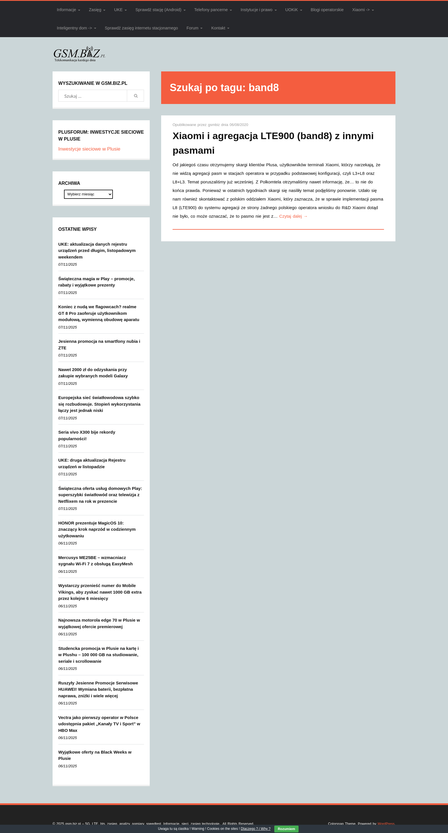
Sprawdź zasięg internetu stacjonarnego (141, 28)
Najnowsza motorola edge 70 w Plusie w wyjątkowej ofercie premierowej (99, 623)
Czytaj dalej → (293, 216)
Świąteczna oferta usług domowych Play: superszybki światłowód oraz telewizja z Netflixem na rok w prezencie (100, 495)
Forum (193, 28)
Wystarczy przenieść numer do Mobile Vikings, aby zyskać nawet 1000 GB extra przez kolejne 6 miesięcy (100, 592)
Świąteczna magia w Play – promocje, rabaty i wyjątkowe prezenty (96, 282)
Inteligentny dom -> (74, 28)
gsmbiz (214, 125)
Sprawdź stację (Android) (158, 9)
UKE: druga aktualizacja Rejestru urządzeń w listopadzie (91, 463)
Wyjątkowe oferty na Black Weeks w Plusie (94, 755)
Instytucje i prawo (256, 9)
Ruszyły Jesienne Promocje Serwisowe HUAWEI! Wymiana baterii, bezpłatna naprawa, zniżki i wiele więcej (98, 689)
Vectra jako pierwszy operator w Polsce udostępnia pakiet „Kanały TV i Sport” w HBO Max (99, 724)
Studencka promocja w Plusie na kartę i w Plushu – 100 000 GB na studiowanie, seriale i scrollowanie (98, 655)
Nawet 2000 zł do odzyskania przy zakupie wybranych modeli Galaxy (93, 373)
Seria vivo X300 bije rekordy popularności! (86, 435)
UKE (118, 9)
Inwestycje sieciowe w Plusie (89, 149)
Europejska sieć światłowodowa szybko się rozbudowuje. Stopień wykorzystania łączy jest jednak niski (99, 404)
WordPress (386, 824)
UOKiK (291, 9)
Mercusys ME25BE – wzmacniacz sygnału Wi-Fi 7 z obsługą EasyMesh (95, 560)
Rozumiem (286, 829)
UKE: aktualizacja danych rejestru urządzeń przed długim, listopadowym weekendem (97, 250)
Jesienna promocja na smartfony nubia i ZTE (99, 344)
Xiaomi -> (361, 9)
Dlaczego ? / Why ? (256, 829)
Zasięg (95, 9)
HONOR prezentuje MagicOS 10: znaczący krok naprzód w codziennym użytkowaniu (97, 529)
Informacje (66, 9)
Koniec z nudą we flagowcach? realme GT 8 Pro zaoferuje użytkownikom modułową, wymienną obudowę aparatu (98, 313)
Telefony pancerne (211, 9)
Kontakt (218, 28)
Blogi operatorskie (327, 9)
